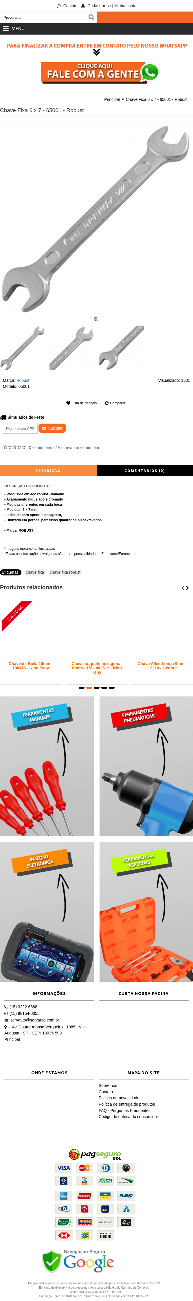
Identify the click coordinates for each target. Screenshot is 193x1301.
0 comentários (41, 447)
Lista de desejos (84, 403)
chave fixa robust (65, 572)
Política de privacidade (119, 1098)
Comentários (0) (144, 471)
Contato (106, 1091)
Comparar (117, 403)
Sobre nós (108, 1085)
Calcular (52, 428)
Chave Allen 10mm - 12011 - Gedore (162, 665)
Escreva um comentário (79, 447)
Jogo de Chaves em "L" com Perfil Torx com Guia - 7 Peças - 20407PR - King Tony (96, 670)
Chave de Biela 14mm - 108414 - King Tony (31, 665)
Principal (12, 1039)
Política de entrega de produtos (127, 1104)
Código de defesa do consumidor (128, 1116)
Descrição (48, 471)
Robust (22, 380)
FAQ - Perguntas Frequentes (124, 1110)
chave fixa (35, 572)
